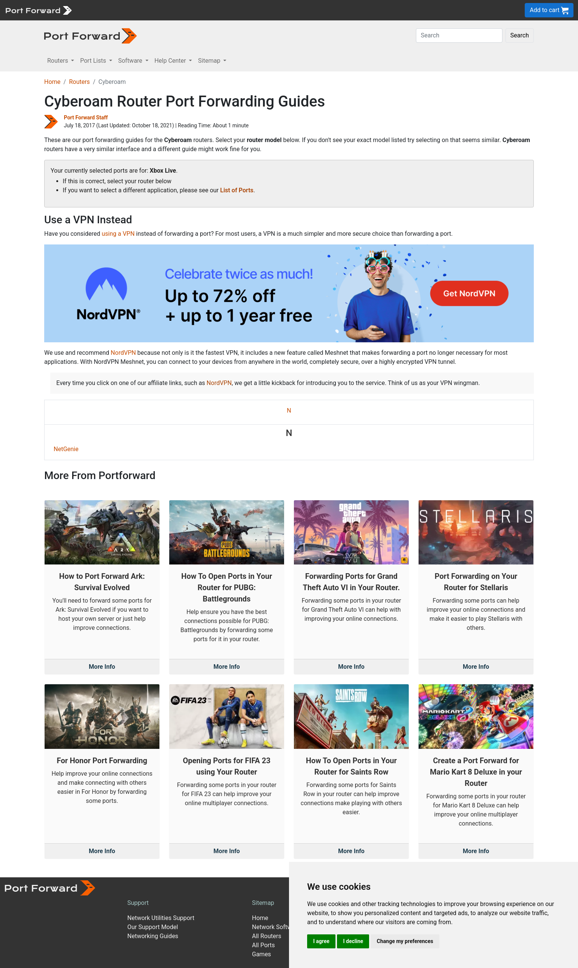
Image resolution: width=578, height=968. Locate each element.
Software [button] (131, 60)
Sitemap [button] (210, 60)
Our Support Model (152, 927)
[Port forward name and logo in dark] (90, 35)
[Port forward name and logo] (38, 9)
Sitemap (263, 902)
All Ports (263, 945)
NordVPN (123, 352)
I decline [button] (353, 941)
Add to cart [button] (549, 10)
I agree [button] (321, 941)
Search (519, 35)
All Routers (266, 936)
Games (261, 954)
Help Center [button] (171, 60)
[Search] (459, 35)
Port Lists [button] (93, 60)
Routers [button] (58, 60)
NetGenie (66, 449)
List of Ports (236, 190)
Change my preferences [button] (405, 941)
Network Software (276, 927)
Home (52, 81)
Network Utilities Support (160, 918)
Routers (79, 81)
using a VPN (118, 233)
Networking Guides (152, 936)
